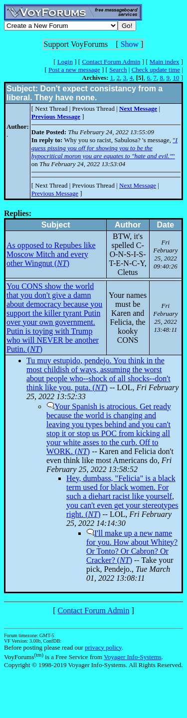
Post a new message (74, 69)
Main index (165, 61)
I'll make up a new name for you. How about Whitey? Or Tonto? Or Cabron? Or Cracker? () (132, 546)
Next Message (137, 185)
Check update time (156, 69)
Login (65, 61)
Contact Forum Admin (111, 61)
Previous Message (54, 193)
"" (104, 148)
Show (130, 44)
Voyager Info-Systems (133, 657)
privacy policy (103, 647)
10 (176, 77)
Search (118, 69)
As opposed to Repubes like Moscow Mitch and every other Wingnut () (51, 254)
